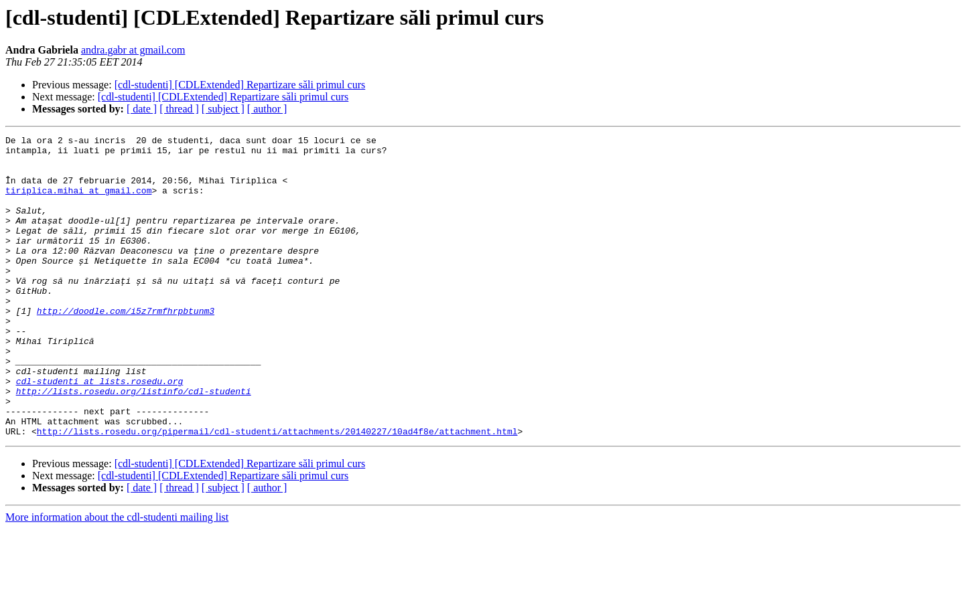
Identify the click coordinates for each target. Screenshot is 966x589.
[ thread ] (179, 108)
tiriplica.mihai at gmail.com (78, 202)
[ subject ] (223, 108)
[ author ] (267, 108)
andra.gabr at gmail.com (133, 50)
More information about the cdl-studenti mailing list (116, 577)
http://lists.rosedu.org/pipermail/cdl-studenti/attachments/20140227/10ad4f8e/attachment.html (277, 491)
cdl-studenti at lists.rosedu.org (100, 431)
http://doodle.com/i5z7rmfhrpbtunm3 (125, 347)
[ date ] (142, 108)
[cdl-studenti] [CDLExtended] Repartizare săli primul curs (240, 84)
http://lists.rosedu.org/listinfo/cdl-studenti (133, 443)
